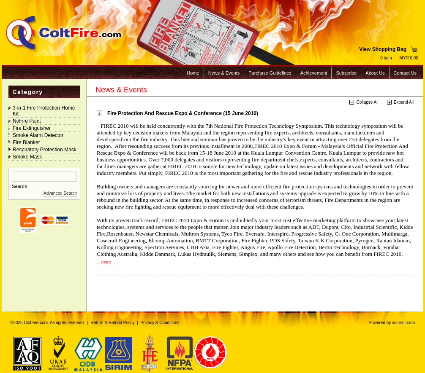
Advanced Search (60, 193)
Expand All (404, 102)
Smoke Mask (27, 157)
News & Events (224, 72)
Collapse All (367, 102)
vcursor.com (403, 322)
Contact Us (405, 72)
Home (193, 72)
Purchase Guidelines (270, 72)
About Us (374, 72)
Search (19, 186)
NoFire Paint (27, 121)
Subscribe (346, 72)
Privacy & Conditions (159, 322)
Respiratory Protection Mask (44, 150)
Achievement (313, 72)
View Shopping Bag (382, 49)
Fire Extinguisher (32, 128)
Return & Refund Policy (113, 322)
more (106, 262)
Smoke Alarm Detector (38, 135)
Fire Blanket (26, 142)
